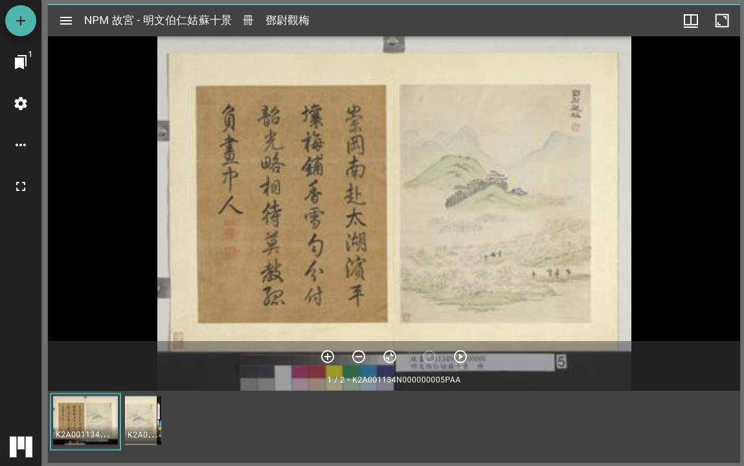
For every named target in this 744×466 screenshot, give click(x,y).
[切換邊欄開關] (66, 20)
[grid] (394, 426)
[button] (85, 421)
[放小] (358, 356)
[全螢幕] (20, 186)
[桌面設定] (20, 103)
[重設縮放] (389, 356)
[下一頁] (460, 356)
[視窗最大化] (722, 20)
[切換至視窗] (20, 62)
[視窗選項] (690, 20)
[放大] (327, 356)
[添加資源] (20, 20)
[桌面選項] (20, 145)
